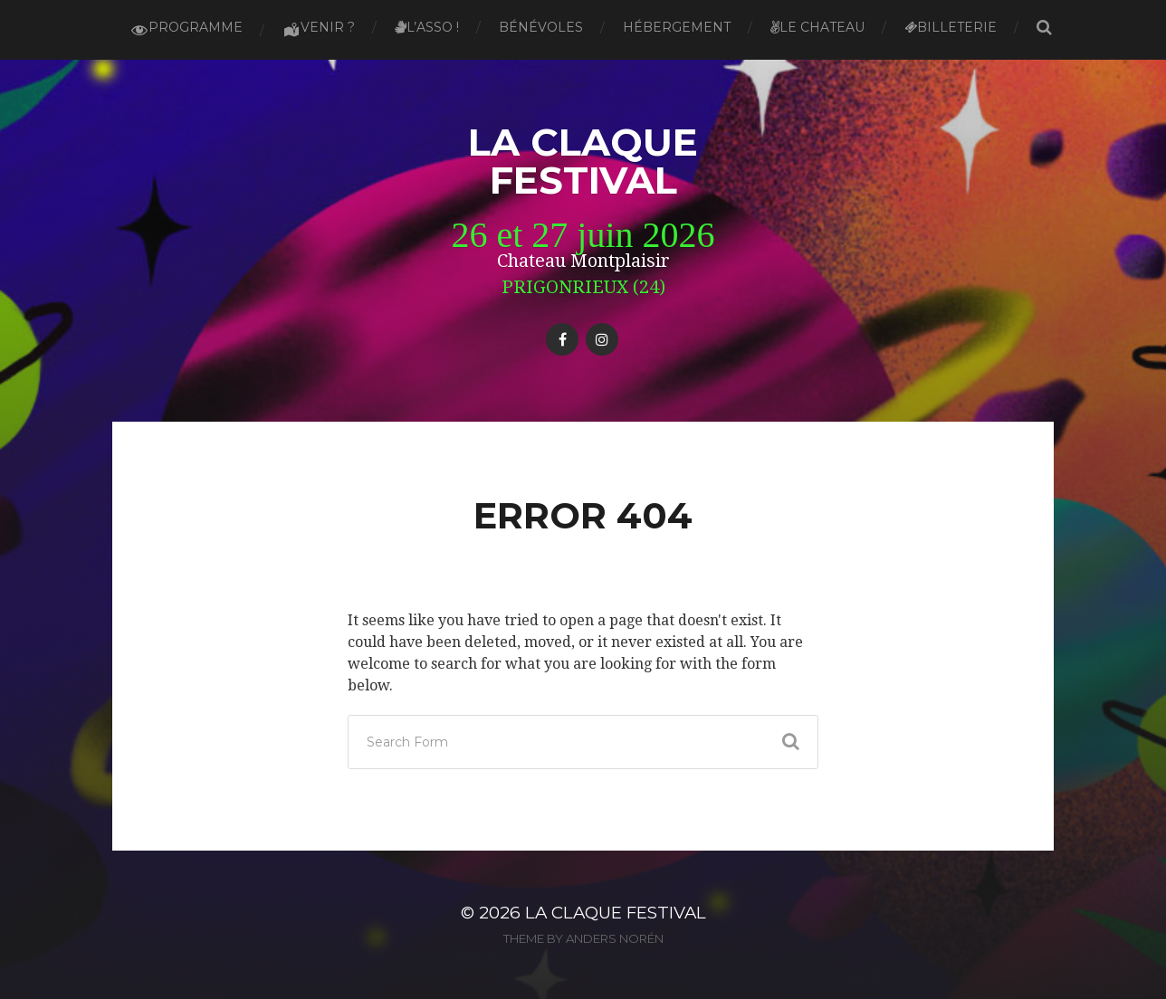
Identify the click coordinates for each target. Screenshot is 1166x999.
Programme (186, 29)
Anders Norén (615, 938)
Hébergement (677, 27)
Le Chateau (817, 27)
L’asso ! (427, 27)
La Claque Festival (583, 161)
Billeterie (950, 27)
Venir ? (318, 29)
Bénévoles (541, 27)
